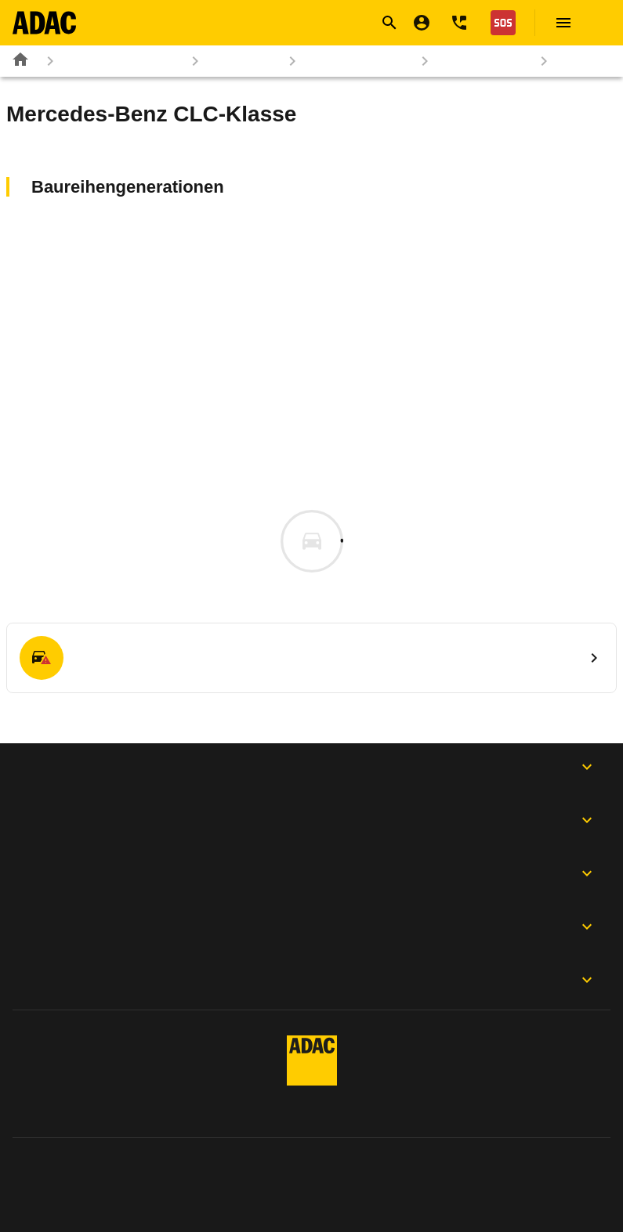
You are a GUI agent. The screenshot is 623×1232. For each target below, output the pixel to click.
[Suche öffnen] (389, 22)
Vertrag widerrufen (76, 1198)
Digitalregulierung (549, 1170)
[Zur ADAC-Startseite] (44, 22)
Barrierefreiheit (557, 1198)
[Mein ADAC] (421, 22)
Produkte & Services (311, 820)
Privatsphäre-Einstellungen (361, 1170)
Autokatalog (231, 61)
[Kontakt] (459, 22)
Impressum (56, 1170)
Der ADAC (311, 926)
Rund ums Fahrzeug (110, 61)
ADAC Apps (311, 766)
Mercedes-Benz (471, 61)
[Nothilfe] (500, 22)
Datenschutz (187, 1170)
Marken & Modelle (346, 61)
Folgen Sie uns (311, 873)
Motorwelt (311, 979)
